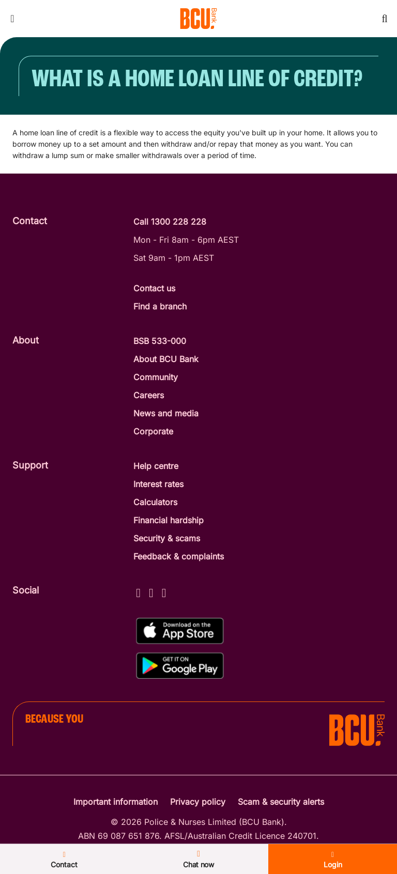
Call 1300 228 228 (169, 221)
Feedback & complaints (178, 556)
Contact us (154, 288)
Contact (64, 860)
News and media (165, 413)
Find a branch (160, 306)
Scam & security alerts (281, 802)
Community (155, 377)
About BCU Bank (165, 359)
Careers (148, 395)
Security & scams (166, 538)
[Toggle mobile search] (384, 18)
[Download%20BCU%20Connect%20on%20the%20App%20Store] (180, 631)
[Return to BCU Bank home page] (198, 18)
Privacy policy (197, 802)
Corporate (153, 431)
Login (333, 860)
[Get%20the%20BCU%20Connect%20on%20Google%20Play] (180, 665)
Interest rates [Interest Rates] (158, 484)
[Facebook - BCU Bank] (138, 591)
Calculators (155, 502)
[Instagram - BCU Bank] (151, 591)
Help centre (155, 466)
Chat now (198, 859)
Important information (115, 802)
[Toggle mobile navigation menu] (12, 18)
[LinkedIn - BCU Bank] (164, 591)
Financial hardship (168, 520)
